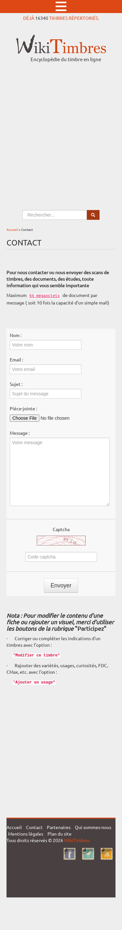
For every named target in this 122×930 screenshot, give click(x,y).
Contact (34, 827)
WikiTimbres (77, 840)
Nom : (15, 335)
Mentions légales (25, 834)
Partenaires (59, 827)
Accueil (12, 229)
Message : (20, 433)
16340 (41, 18)
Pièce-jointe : (23, 408)
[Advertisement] (61, 130)
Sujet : (16, 384)
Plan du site (59, 834)
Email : (16, 359)
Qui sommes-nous (93, 827)
